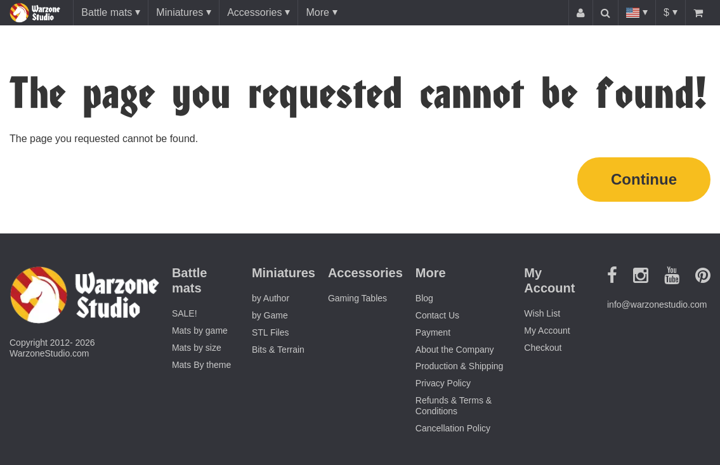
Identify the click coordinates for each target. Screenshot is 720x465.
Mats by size (196, 348)
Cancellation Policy (453, 428)
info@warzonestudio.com (657, 304)
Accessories (254, 12)
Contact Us (437, 315)
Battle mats (106, 12)
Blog (424, 298)
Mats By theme (201, 365)
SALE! (184, 313)
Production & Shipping (460, 366)
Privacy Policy (443, 383)
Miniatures (179, 12)
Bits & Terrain (278, 349)
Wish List (542, 313)
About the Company (455, 349)
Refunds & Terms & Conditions (454, 405)
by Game (270, 315)
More (317, 12)
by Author (270, 298)
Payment (433, 332)
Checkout (542, 348)
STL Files (270, 332)
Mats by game (200, 330)
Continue (644, 179)
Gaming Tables (357, 298)
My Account (547, 330)
